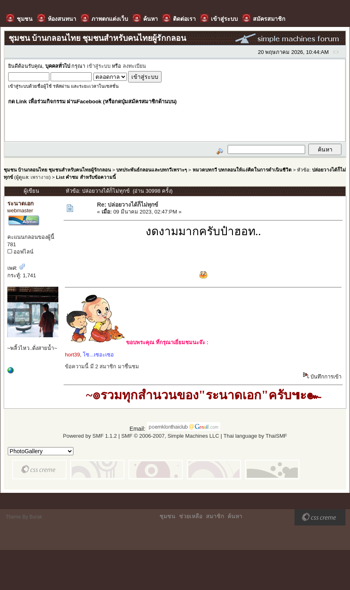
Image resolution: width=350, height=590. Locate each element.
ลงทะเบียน (134, 66)
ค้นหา (235, 516)
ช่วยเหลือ (190, 516)
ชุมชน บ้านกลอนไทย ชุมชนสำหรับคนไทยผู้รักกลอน (57, 169)
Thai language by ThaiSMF (255, 436)
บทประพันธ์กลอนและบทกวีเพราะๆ (151, 169)
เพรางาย (40, 177)
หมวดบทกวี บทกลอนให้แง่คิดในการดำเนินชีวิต (242, 169)
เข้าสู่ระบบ (99, 66)
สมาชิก (215, 516)
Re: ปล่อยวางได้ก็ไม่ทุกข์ (127, 204)
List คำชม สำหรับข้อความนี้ (85, 177)
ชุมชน (167, 516)
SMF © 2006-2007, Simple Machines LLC (170, 436)
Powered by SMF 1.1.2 (90, 436)
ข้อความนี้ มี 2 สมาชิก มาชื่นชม (102, 366)
